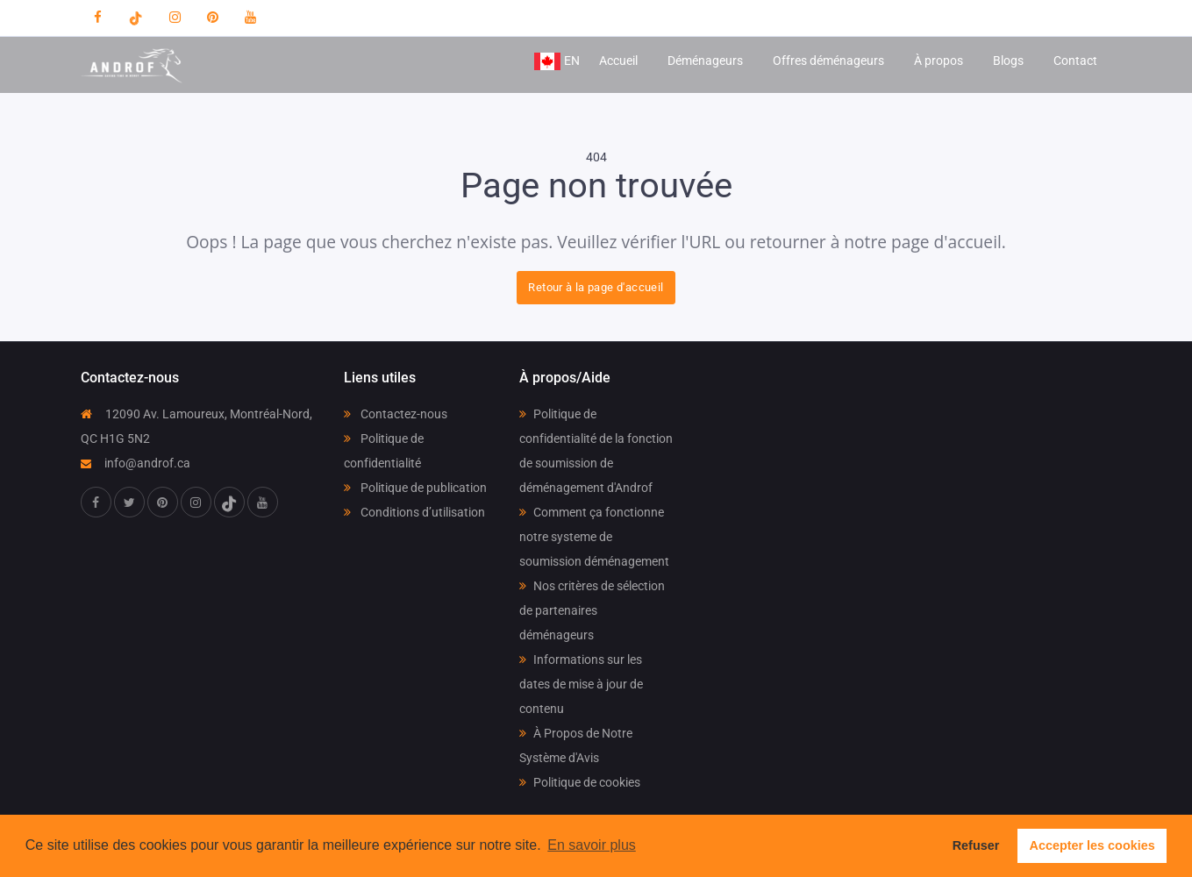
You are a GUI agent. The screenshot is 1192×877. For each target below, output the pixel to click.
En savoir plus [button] (591, 845)
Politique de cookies (579, 782)
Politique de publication (415, 488)
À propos (938, 60)
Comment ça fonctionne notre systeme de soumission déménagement (594, 536)
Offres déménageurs (828, 60)
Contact (1075, 60)
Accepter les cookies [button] (1092, 845)
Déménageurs (705, 60)
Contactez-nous (395, 414)
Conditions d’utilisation (414, 512)
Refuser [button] (976, 845)
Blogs (1008, 60)
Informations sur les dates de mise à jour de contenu (581, 684)
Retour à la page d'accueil (595, 287)
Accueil (618, 60)
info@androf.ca (135, 463)
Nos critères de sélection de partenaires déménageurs (592, 610)
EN (556, 61)
